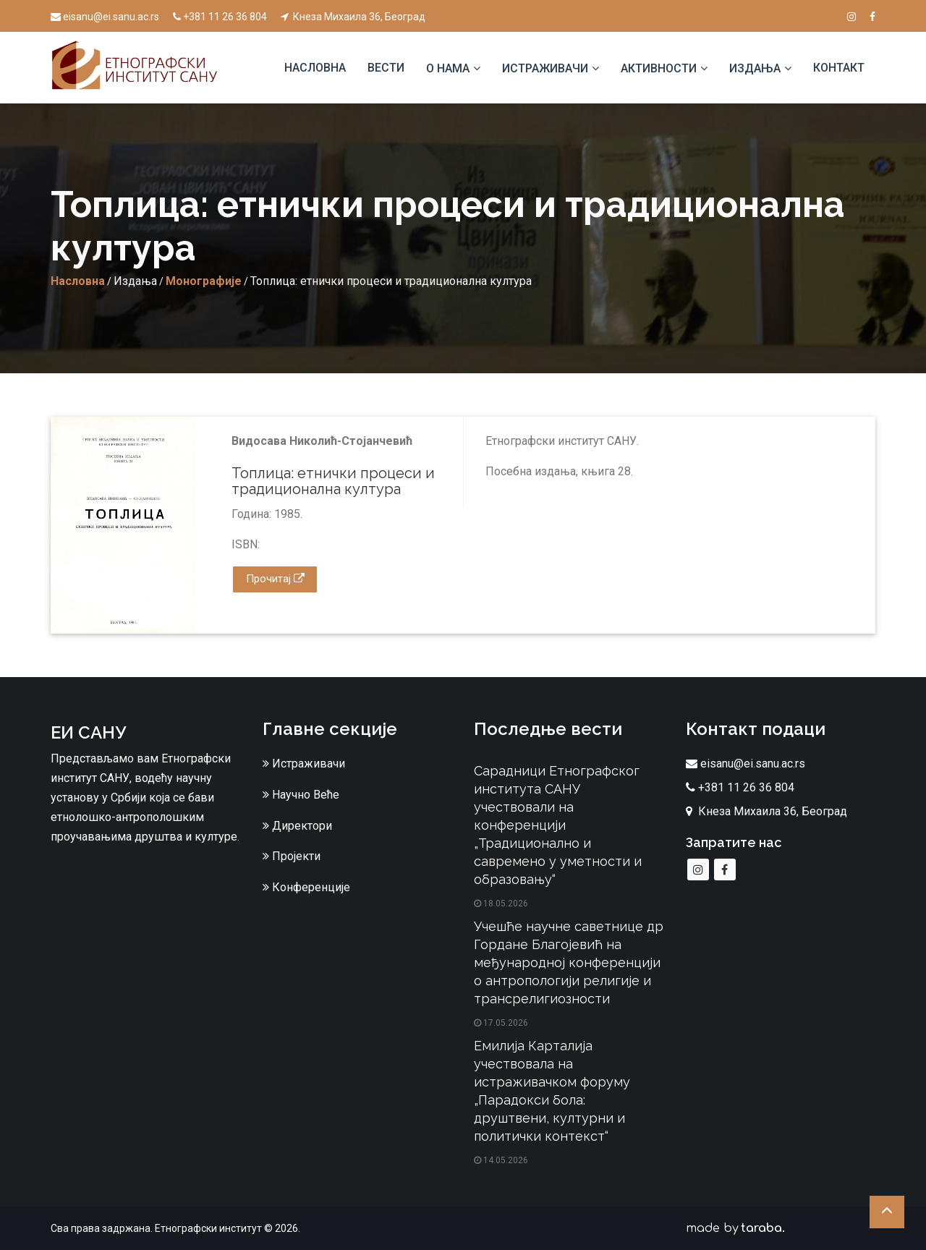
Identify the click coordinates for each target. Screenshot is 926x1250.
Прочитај (275, 578)
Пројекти (291, 856)
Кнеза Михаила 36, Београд (353, 16)
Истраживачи (545, 68)
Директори (297, 826)
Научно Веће (301, 795)
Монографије (204, 281)
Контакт (839, 68)
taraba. (763, 1228)
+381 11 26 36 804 (220, 16)
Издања (755, 68)
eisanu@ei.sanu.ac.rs (105, 16)
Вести (386, 68)
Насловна (315, 68)
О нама (448, 68)
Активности (659, 68)
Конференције (306, 887)
